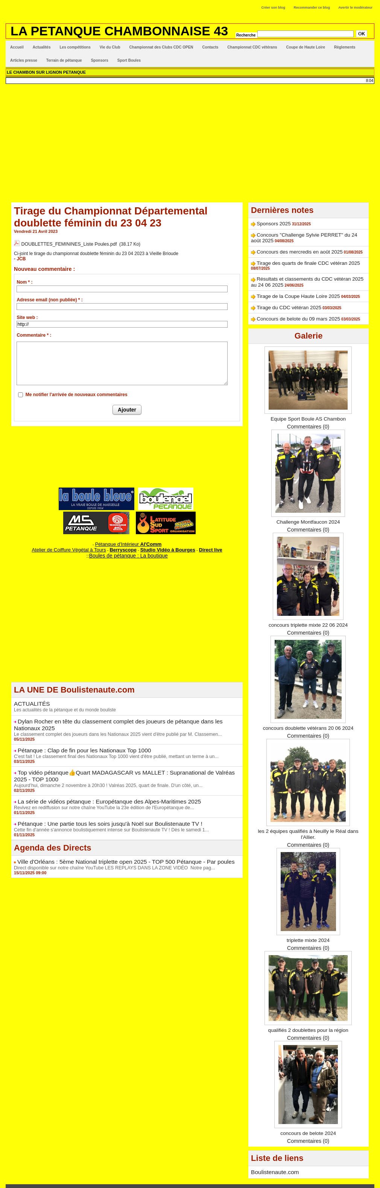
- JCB (19, 256)
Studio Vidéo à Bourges (161, 544)
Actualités (42, 47)
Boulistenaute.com (272, 1159)
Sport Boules (129, 60)
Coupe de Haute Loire (305, 47)
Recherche (246, 35)
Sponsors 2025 (269, 223)
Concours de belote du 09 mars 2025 (288, 306)
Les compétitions (74, 47)
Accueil (17, 47)
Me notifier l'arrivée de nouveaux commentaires (77, 391)
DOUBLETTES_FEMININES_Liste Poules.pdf (67, 243)
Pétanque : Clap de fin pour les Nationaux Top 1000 (78, 742)
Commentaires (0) (308, 414)
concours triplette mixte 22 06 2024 (308, 612)
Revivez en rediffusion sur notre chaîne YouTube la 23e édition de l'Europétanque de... (100, 796)
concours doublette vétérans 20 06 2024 (308, 715)
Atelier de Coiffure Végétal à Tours (77, 544)
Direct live (199, 544)
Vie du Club (110, 47)
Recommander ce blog (312, 7)
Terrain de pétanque (64, 60)
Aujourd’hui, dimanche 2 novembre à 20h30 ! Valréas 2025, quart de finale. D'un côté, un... (104, 775)
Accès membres (190, 1179)
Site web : (27, 314)
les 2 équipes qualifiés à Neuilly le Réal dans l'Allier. (308, 821)
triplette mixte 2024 (308, 927)
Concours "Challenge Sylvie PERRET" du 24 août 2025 (303, 234)
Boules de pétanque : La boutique (128, 550)
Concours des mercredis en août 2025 (289, 249)
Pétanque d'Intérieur (128, 540)
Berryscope (123, 544)
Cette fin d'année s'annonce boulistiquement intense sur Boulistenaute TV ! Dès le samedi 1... (107, 817)
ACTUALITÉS (30, 697)
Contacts (210, 47)
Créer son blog (273, 7)
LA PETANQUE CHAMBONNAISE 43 (119, 31)
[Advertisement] (190, 140)
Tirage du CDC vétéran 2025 (280, 296)
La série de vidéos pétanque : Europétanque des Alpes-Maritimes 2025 (101, 791)
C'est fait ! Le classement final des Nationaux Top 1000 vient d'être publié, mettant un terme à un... (112, 747)
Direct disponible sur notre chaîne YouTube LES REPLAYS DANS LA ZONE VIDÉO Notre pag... (110, 855)
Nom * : (24, 279)
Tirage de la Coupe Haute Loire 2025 (287, 285)
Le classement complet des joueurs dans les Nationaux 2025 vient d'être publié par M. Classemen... (114, 726)
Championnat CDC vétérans (252, 47)
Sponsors (99, 60)
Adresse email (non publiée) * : (49, 296)
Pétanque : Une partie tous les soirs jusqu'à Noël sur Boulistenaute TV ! (101, 812)
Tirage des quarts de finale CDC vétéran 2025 (295, 259)
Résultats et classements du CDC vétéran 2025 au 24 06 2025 (309, 270)
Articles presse (23, 60)
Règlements (345, 47)
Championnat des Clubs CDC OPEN (161, 47)
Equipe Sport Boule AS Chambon (308, 406)
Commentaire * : (34, 332)
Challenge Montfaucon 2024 (308, 509)
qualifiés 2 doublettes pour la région (308, 1017)
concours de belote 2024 (308, 1120)
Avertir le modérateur (355, 7)
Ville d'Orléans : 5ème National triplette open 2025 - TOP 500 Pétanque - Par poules (115, 849)
